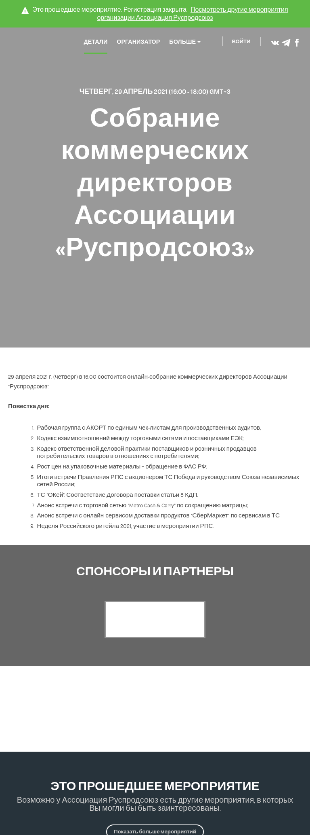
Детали (96, 42)
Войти (241, 42)
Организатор (138, 42)
